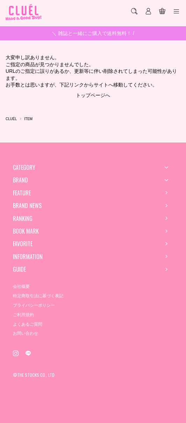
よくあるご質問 (27, 324)
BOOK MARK (26, 231)
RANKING (23, 218)
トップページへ (93, 95)
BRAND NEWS (27, 205)
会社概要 (21, 286)
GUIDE (19, 269)
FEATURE (22, 193)
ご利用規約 (23, 314)
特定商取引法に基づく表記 (38, 295)
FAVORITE (23, 244)
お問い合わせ (25, 333)
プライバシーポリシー (34, 305)
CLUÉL (11, 119)
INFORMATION (28, 257)
